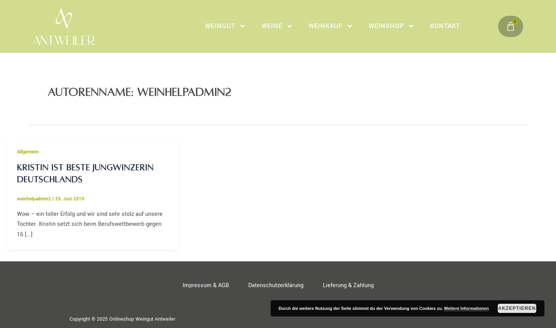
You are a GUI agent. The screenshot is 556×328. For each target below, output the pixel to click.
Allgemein (28, 151)
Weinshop (392, 26)
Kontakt (445, 26)
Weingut (225, 26)
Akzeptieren (517, 308)
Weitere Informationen (466, 308)
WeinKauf (331, 26)
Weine (277, 26)
